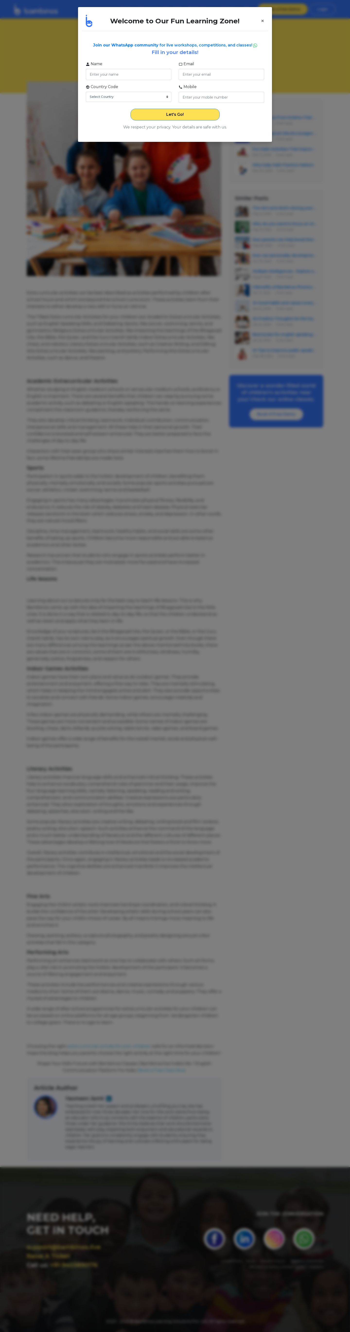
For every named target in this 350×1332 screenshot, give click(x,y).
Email (186, 64)
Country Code (102, 86)
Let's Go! (175, 114)
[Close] (262, 21)
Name (94, 64)
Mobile (188, 86)
